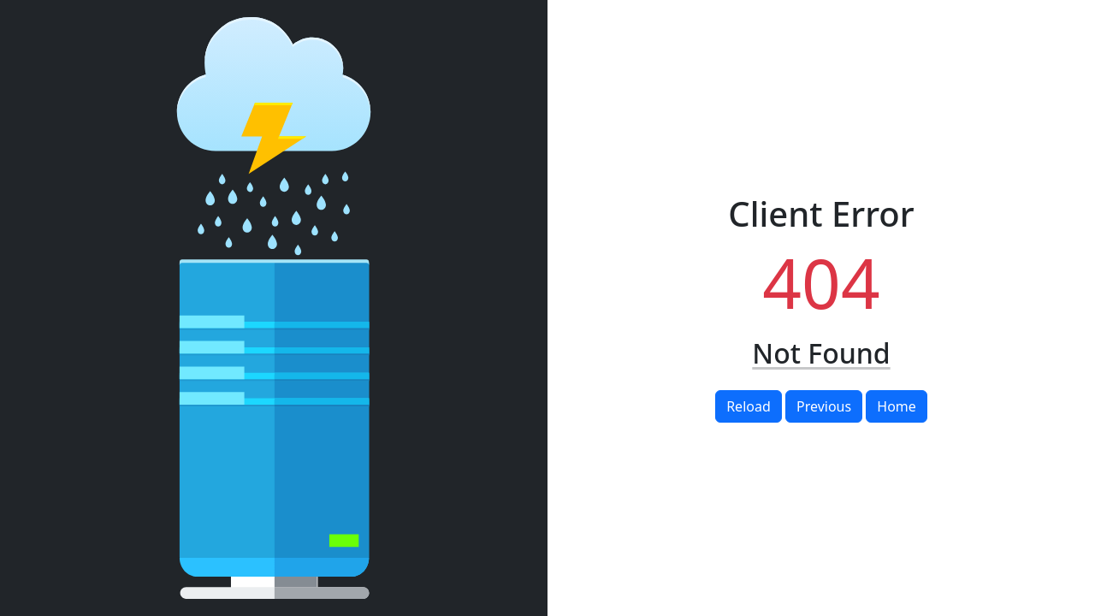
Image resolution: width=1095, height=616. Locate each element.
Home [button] (896, 406)
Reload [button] (748, 406)
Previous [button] (823, 406)
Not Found (821, 353)
